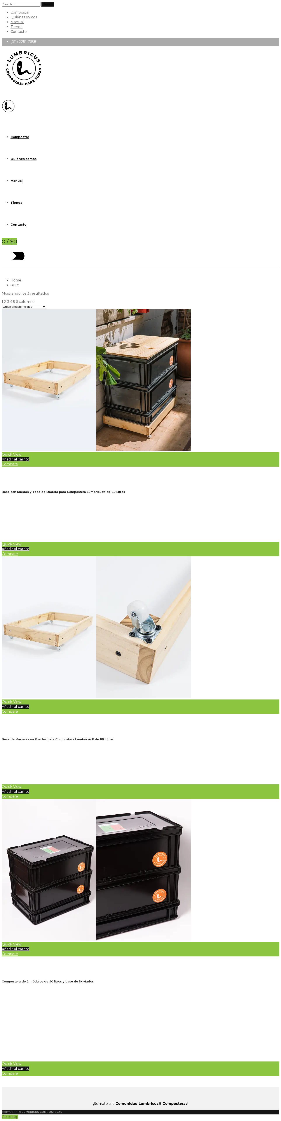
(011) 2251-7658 (23, 42)
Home (15, 280)
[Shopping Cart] (9, 241)
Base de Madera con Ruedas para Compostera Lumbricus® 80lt (69, 720)
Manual (17, 22)
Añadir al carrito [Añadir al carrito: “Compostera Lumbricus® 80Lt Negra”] (15, 949)
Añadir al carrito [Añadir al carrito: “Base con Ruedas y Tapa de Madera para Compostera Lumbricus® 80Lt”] (15, 459)
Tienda (16, 27)
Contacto (18, 32)
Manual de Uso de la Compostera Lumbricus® (66, 1047)
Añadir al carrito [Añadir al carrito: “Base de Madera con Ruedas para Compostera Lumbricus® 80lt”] (15, 707)
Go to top (10, 1117)
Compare (10, 464)
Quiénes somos (23, 17)
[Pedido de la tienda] (24, 307)
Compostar (20, 12)
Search (47, 4)
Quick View (11, 454)
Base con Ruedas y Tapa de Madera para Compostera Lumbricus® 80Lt (77, 473)
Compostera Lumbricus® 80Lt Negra (41, 962)
